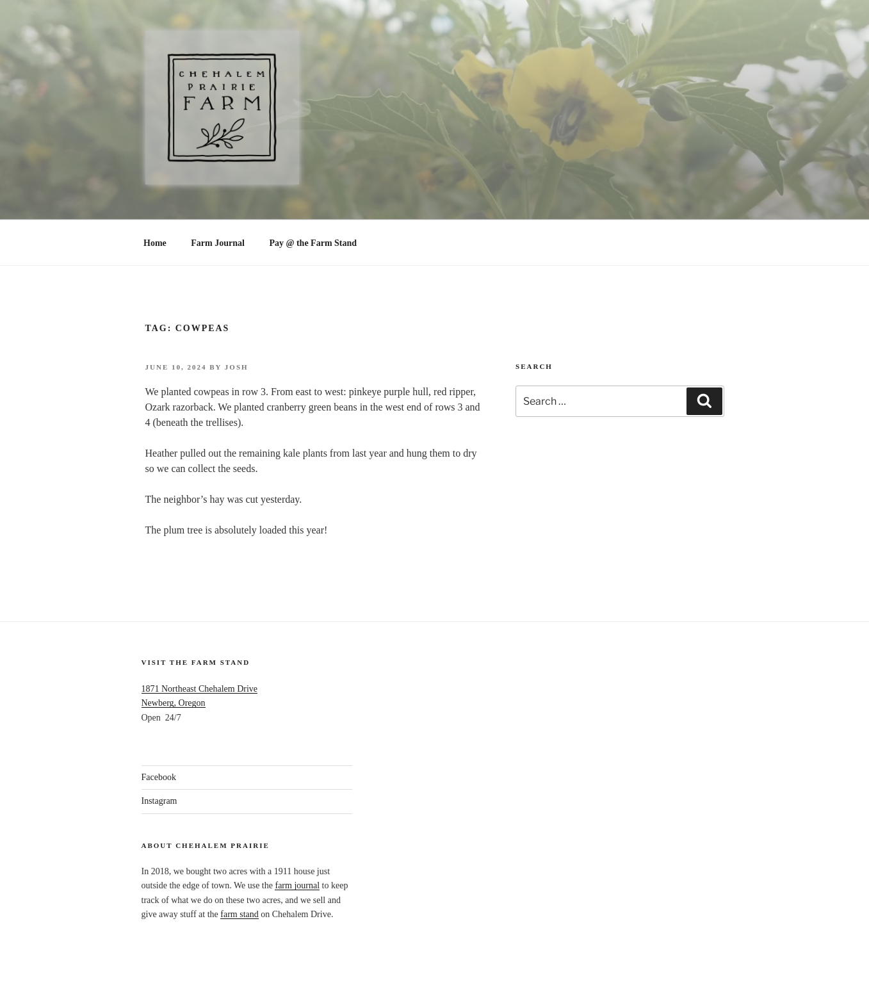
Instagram (159, 801)
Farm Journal (218, 243)
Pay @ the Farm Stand (313, 243)
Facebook (159, 777)
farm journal (297, 885)
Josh (236, 367)
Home (154, 243)
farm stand (239, 914)
